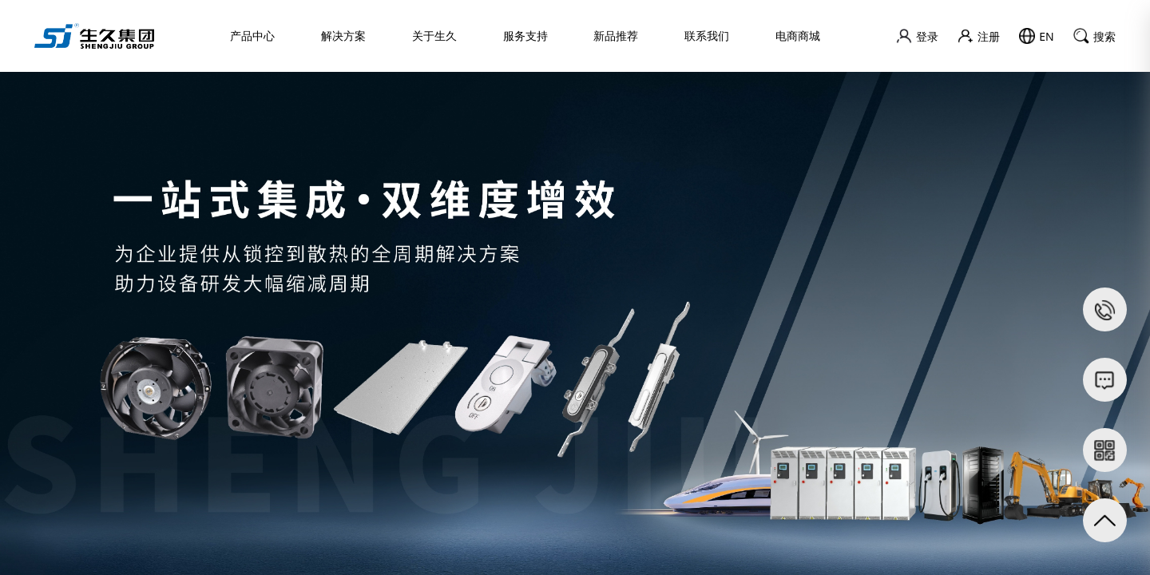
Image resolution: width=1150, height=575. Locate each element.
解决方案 (343, 35)
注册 (979, 36)
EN (1036, 36)
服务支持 (525, 35)
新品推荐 (615, 35)
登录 (917, 36)
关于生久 (434, 35)
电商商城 (797, 35)
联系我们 (706, 35)
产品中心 (252, 35)
